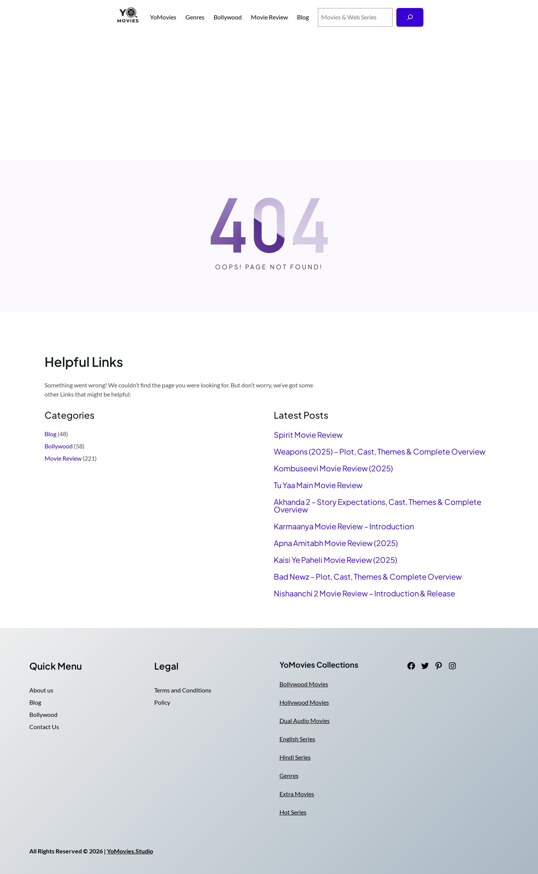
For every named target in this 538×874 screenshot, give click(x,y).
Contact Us (44, 726)
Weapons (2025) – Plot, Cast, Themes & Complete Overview (379, 451)
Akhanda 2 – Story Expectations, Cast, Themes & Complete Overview (377, 505)
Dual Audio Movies (304, 720)
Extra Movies (296, 793)
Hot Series (293, 812)
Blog (50, 433)
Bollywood (59, 446)
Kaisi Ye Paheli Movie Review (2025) (335, 560)
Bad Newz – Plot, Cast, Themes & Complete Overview (368, 576)
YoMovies (163, 17)
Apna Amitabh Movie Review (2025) (336, 543)
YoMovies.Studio (130, 851)
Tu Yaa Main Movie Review (318, 485)
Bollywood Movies (303, 684)
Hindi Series (295, 757)
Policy (162, 702)
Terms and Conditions (182, 690)
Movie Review (63, 458)
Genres (289, 775)
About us (41, 690)
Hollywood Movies (304, 702)
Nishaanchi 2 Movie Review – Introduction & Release (364, 593)
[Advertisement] (269, 96)
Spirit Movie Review (308, 435)
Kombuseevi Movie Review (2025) (333, 468)
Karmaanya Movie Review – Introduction (344, 526)
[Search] (409, 17)
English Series (297, 738)
